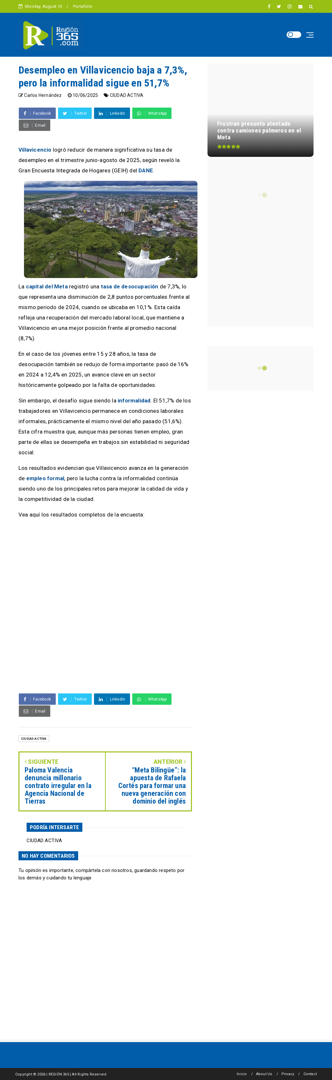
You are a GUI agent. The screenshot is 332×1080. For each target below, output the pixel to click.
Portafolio (82, 6)
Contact (310, 1074)
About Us (264, 1074)
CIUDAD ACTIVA (127, 95)
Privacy (287, 1074)
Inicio (242, 1074)
